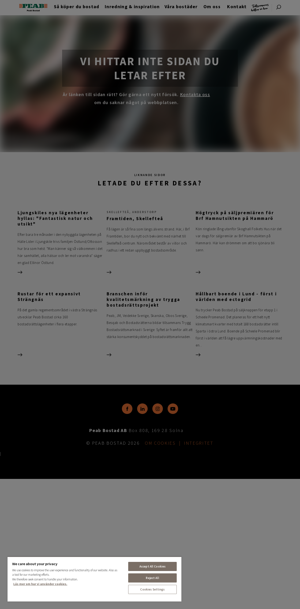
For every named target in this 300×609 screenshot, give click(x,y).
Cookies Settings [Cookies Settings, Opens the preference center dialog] (152, 589)
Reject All (152, 578)
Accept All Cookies (152, 566)
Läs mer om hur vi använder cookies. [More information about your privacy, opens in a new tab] (40, 584)
